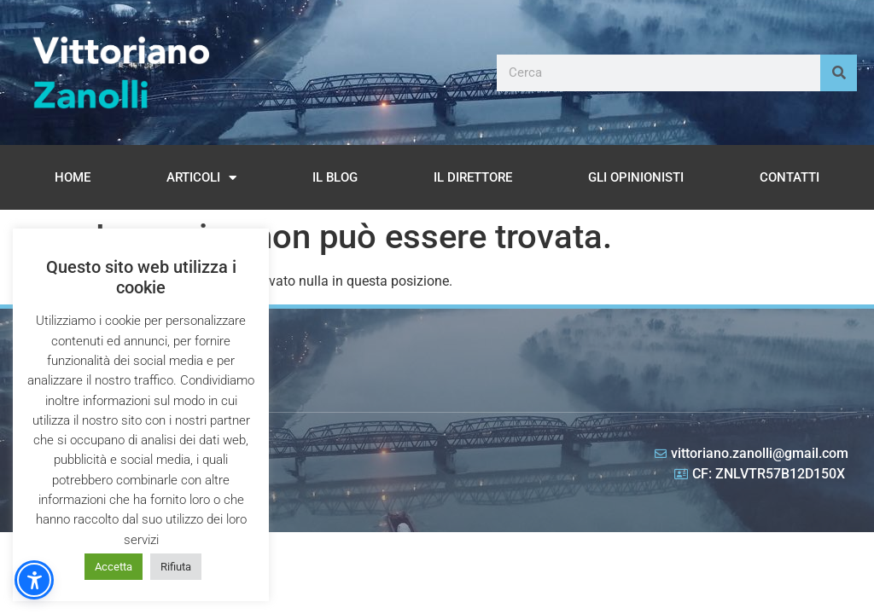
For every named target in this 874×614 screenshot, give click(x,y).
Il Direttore (473, 177)
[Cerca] (838, 73)
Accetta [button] (113, 566)
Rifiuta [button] (175, 566)
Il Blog (335, 177)
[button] (34, 580)
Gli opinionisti (636, 177)
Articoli (201, 178)
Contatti (789, 177)
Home (72, 177)
